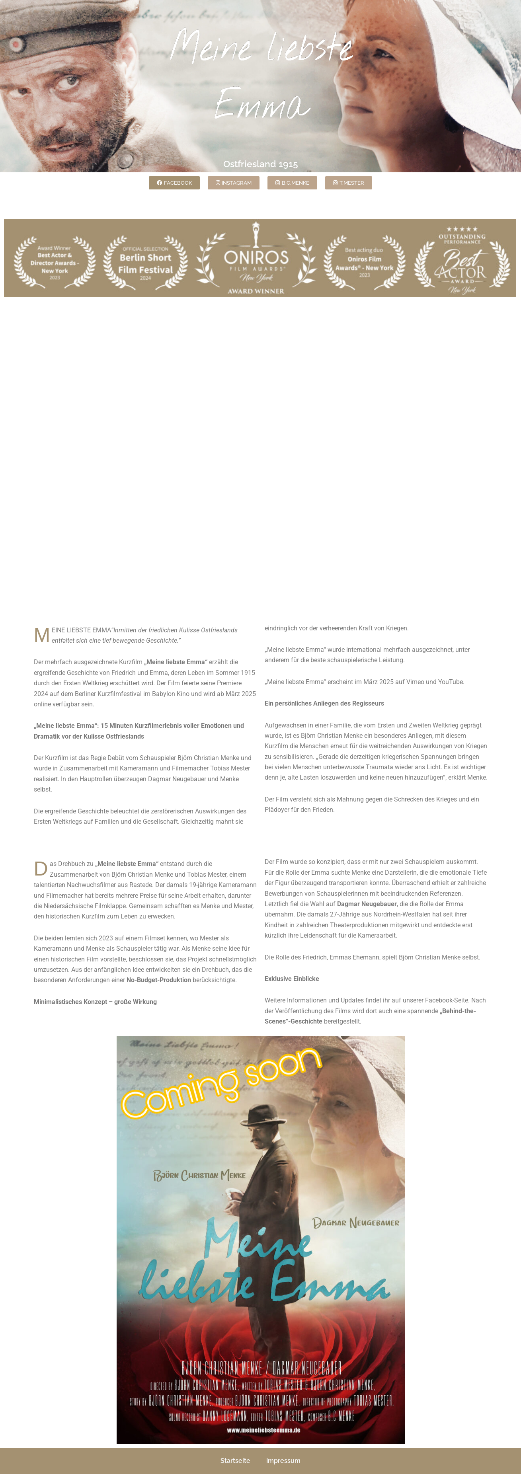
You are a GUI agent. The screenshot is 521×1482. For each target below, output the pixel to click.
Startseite (235, 1460)
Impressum (283, 1460)
